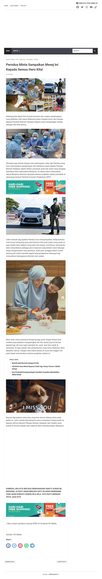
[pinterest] (20, 545)
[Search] (82, 51)
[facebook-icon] (78, 7)
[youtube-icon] (91, 7)
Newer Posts (10, 561)
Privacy (23, 6)
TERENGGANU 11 (53, 574)
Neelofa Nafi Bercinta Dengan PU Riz (25, 363)
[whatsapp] (26, 545)
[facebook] (8, 545)
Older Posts (62, 561)
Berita (15, 51)
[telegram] (32, 545)
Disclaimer (14, 6)
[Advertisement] (51, 27)
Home (6, 6)
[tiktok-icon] (96, 7)
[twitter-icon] (82, 7)
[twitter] (14, 545)
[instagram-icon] (87, 7)
